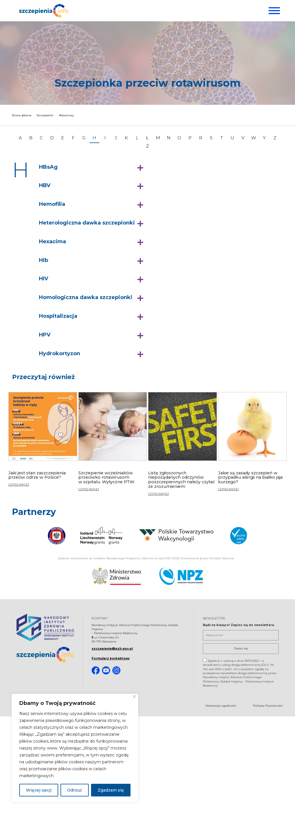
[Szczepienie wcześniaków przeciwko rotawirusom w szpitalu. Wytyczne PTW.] (112, 445)
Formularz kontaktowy (111, 659)
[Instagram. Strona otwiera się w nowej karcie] (116, 671)
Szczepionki (45, 117)
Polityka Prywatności (268, 706)
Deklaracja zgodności (220, 706)
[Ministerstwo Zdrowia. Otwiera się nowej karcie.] (116, 577)
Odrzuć (74, 790)
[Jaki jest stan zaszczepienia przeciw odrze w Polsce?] (42, 443)
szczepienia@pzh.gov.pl (112, 649)
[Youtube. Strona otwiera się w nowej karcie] (106, 671)
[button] (92, 169)
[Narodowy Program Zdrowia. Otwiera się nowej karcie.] (181, 577)
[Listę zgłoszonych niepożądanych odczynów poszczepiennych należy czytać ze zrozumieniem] (182, 448)
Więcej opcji (39, 790)
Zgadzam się (111, 790)
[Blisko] (134, 696)
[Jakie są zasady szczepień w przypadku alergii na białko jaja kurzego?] (252, 445)
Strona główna (21, 117)
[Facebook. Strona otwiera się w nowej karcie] (96, 671)
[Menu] (273, 10)
